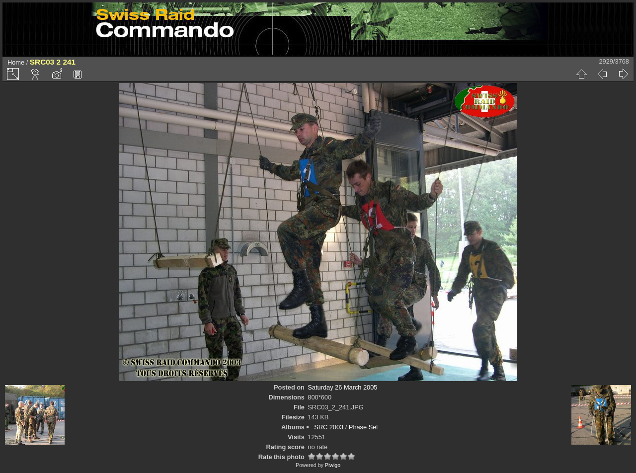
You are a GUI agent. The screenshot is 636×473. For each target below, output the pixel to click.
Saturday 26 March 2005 (342, 387)
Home (15, 62)
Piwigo (332, 465)
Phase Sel (363, 427)
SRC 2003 (328, 427)
